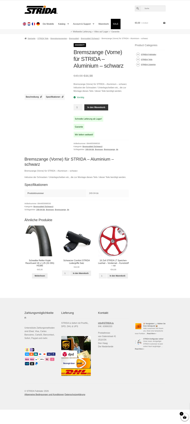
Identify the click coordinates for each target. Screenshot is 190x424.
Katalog (61, 24)
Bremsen (99, 149)
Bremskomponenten (58, 38)
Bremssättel (74, 38)
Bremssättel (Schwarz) (90, 38)
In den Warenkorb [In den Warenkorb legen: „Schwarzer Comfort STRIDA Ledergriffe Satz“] (81, 273)
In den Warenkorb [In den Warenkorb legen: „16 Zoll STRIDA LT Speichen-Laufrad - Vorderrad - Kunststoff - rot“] (117, 276)
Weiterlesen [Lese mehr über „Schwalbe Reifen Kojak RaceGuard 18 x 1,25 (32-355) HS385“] (40, 276)
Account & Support (82, 24)
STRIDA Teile (42, 38)
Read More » (151, 334)
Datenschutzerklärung (75, 394)
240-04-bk (89, 149)
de (117, 149)
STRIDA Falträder (148, 54)
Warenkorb (103, 24)
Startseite (31, 38)
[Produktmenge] (78, 107)
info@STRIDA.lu (106, 323)
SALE (115, 24)
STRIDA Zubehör (148, 65)
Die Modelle (48, 24)
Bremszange (109, 149)
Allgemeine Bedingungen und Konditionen (44, 394)
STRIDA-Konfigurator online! (153, 339)
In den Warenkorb (96, 107)
